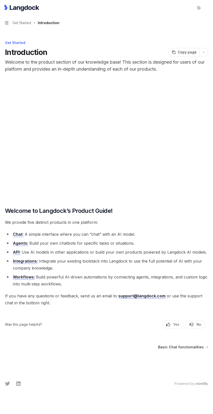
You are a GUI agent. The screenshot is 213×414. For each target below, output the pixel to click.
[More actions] (206, 7)
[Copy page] (184, 52)
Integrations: (25, 261)
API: (16, 252)
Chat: (18, 234)
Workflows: (24, 277)
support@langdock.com (142, 295)
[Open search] (190, 8)
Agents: (20, 243)
